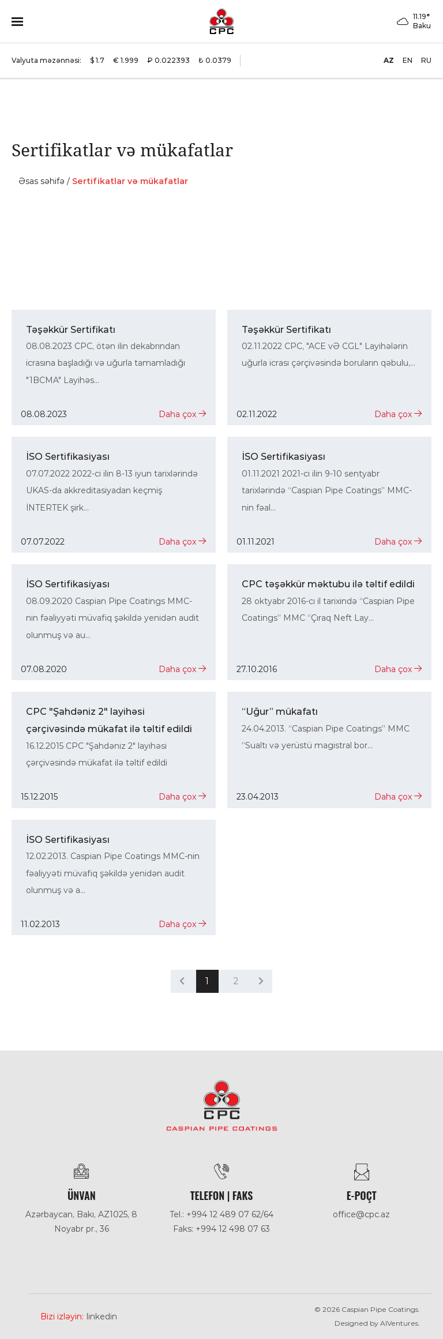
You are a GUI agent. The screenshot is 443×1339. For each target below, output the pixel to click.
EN (407, 60)
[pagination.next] (261, 981)
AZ (389, 60)
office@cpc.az (361, 1214)
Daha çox (183, 414)
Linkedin (102, 1316)
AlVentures (399, 1323)
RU (426, 60)
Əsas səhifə (41, 181)
